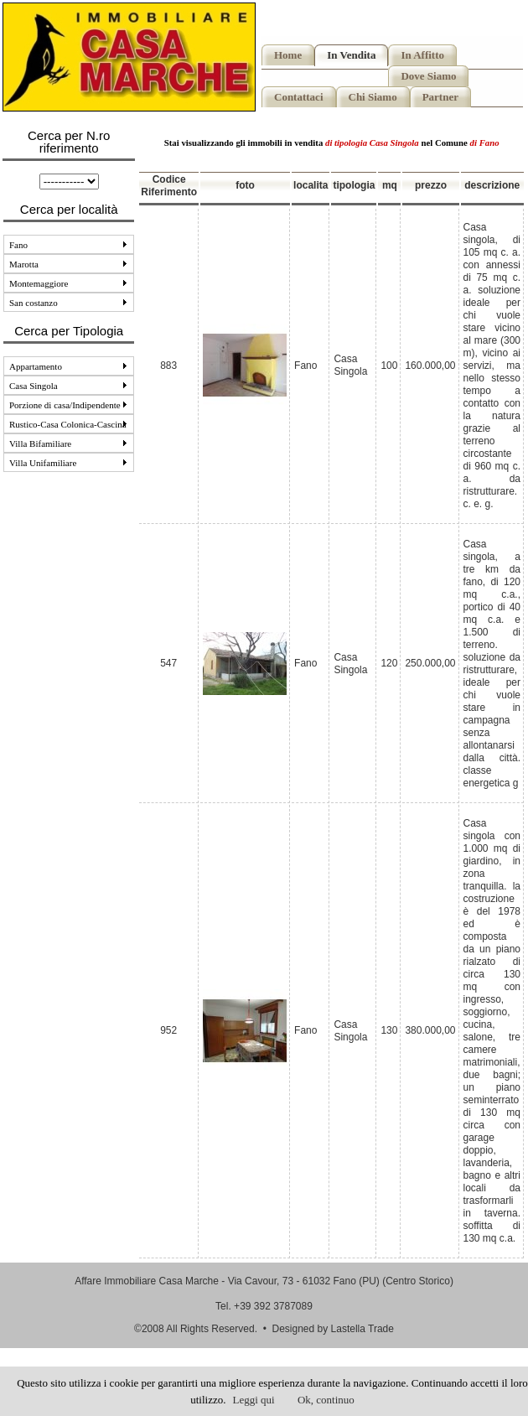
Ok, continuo (326, 1399)
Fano (68, 245)
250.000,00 (430, 663)
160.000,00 (430, 365)
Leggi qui (254, 1399)
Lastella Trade (362, 1329)
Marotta (68, 264)
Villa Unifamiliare (68, 463)
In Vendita (351, 55)
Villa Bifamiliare (68, 443)
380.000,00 (430, 1030)
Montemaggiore (68, 283)
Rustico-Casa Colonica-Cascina (68, 424)
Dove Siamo (428, 76)
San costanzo (68, 303)
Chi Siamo (373, 97)
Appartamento (68, 366)
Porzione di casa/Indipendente (68, 405)
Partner (440, 97)
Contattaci (299, 97)
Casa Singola (68, 386)
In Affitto (422, 55)
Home (288, 55)
